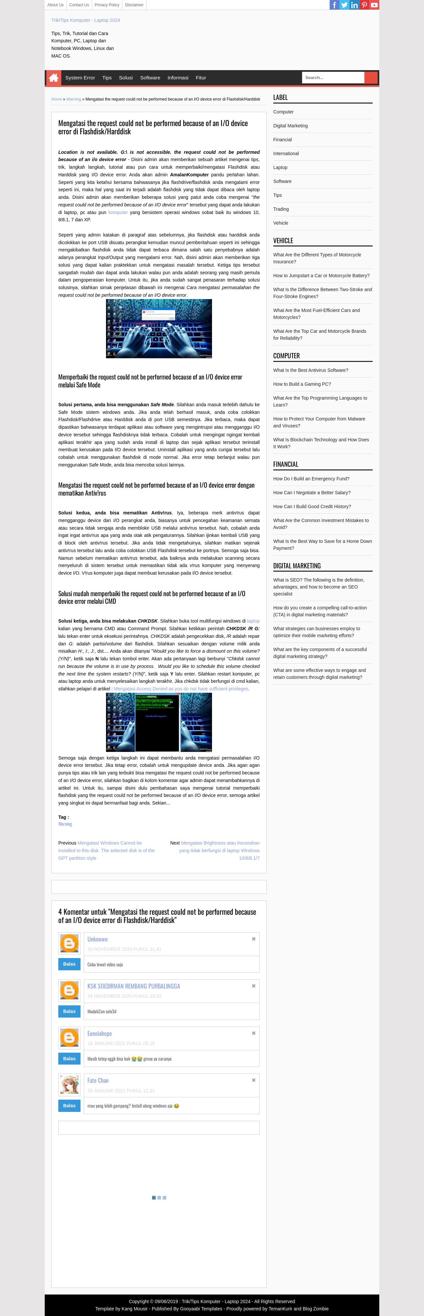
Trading (281, 209)
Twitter (344, 5)
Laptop (280, 167)
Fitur (201, 77)
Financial (282, 139)
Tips (107, 77)
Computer (283, 111)
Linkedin (354, 5)
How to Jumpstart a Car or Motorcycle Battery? (321, 275)
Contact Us (79, 5)
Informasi (178, 77)
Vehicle (280, 223)
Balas (69, 964)
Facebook (335, 5)
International (286, 153)
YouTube (374, 5)
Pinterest (364, 5)
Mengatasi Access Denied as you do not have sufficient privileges (181, 688)
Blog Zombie (316, 1308)
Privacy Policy (107, 5)
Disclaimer (134, 5)
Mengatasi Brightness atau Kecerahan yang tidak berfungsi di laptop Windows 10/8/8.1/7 (219, 850)
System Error (80, 77)
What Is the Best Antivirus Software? (310, 370)
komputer (118, 212)
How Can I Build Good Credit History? (312, 506)
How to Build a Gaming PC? (302, 384)
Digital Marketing (290, 125)
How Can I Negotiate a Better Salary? (311, 492)
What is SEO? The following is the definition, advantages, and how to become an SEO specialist (318, 586)
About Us (55, 5)
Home (53, 77)
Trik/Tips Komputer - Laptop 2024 (85, 20)
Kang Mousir (135, 1308)
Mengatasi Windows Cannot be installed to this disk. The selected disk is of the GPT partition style (106, 850)
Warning (73, 99)
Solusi (126, 77)
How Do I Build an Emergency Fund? (311, 478)
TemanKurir (280, 1308)
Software (150, 77)
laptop (253, 621)
